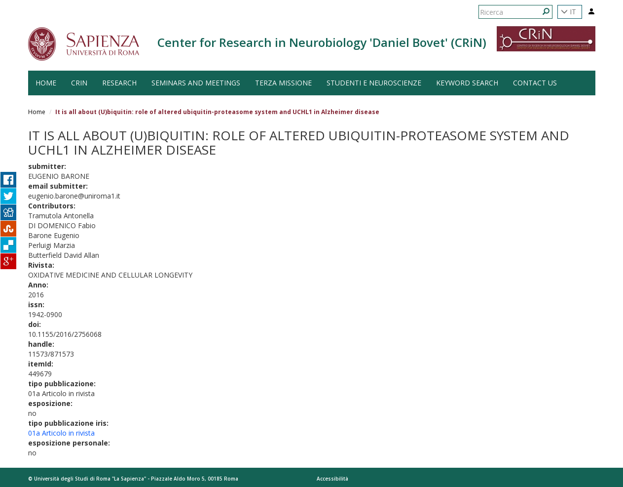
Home (36, 112)
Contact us (535, 82)
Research (119, 82)
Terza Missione (283, 82)
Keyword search (467, 82)
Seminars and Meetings (195, 82)
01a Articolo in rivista (61, 433)
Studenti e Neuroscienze (374, 82)
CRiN (79, 82)
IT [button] (568, 11)
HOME (46, 82)
